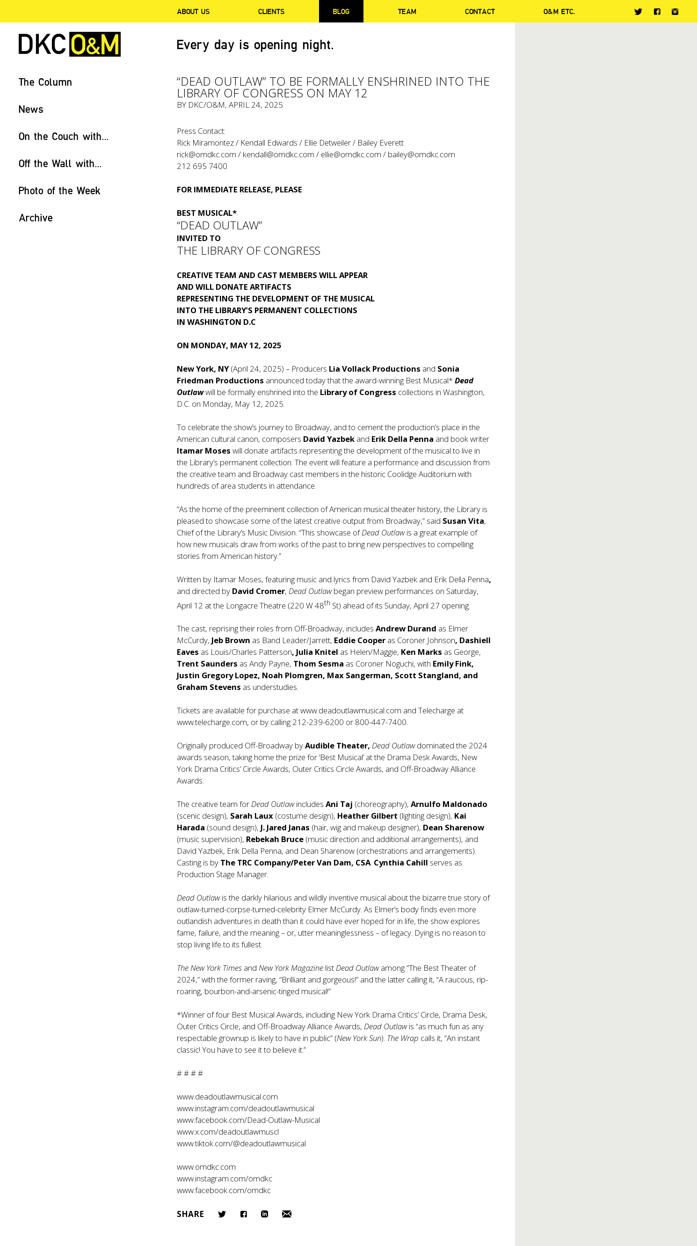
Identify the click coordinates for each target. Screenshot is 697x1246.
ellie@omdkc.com (351, 154)
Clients (271, 11)
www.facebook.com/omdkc (224, 1190)
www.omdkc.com (206, 1166)
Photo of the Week (60, 190)
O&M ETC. (559, 11)
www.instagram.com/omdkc (224, 1178)
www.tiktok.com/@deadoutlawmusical (241, 1143)
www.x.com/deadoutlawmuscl (228, 1131)
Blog (341, 11)
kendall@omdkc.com (278, 154)
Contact (480, 11)
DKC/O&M (70, 44)
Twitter (638, 11)
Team (407, 11)
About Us (193, 11)
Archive (36, 217)
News (31, 109)
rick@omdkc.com (206, 154)
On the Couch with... (64, 136)
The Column (46, 81)
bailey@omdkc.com (421, 154)
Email (286, 1213)
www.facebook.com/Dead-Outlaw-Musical (248, 1119)
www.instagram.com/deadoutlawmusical (245, 1108)
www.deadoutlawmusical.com (350, 710)
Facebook (657, 11)
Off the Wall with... (60, 163)
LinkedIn (264, 1213)
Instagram (675, 11)
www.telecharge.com (212, 722)
